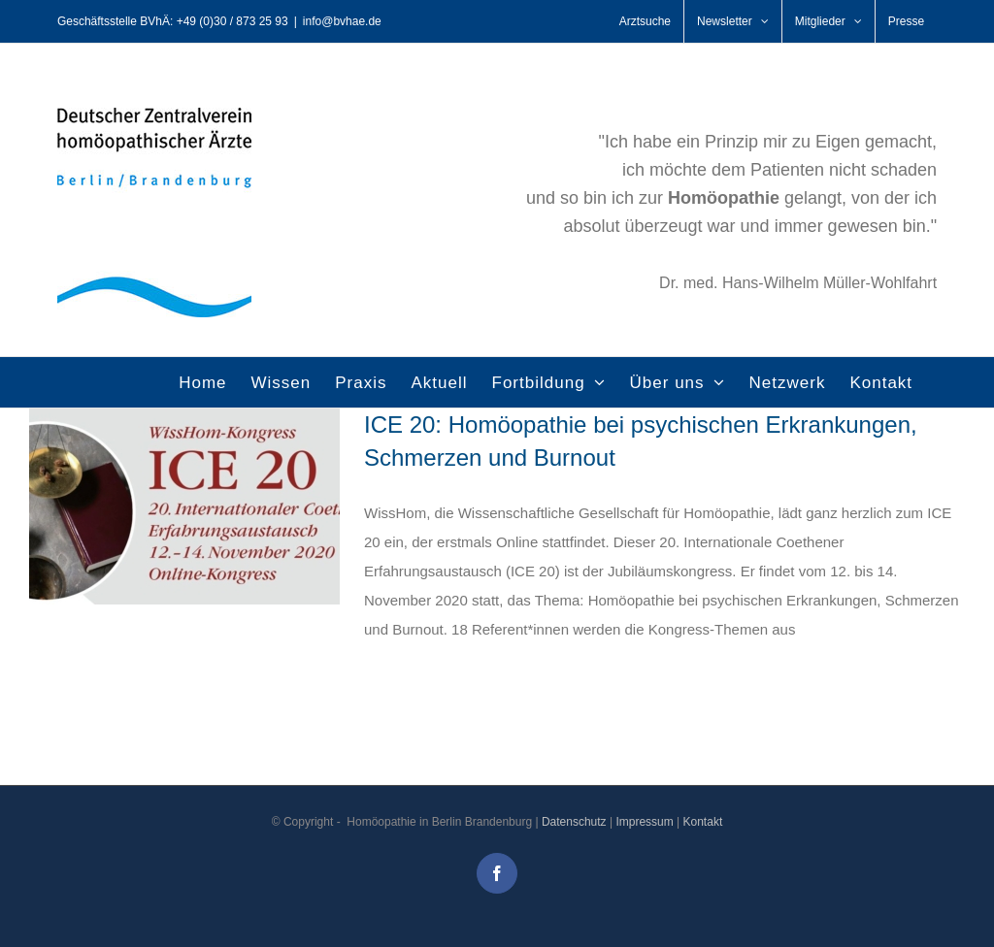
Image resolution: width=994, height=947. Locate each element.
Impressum (644, 822)
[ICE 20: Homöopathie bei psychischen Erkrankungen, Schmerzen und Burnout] (184, 506)
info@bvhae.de (342, 21)
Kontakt (703, 822)
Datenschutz (574, 822)
